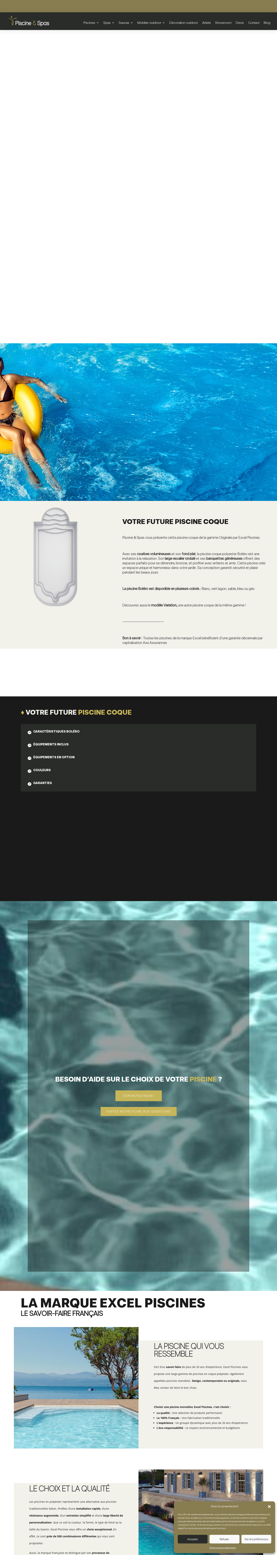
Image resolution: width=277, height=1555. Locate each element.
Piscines (89, 23)
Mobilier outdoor (149, 23)
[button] (269, 1506)
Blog (267, 23)
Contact (253, 23)
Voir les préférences (256, 1539)
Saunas (124, 23)
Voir (55, 1407)
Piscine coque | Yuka (138, 1393)
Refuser (224, 1539)
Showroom (223, 23)
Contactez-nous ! (138, 782)
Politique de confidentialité (222, 1547)
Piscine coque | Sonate (54, 1395)
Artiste (206, 23)
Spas (107, 23)
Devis (240, 23)
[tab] (61, 419)
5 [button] (264, 1368)
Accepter (192, 1539)
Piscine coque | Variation (222, 1395)
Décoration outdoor (183, 23)
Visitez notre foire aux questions (138, 798)
